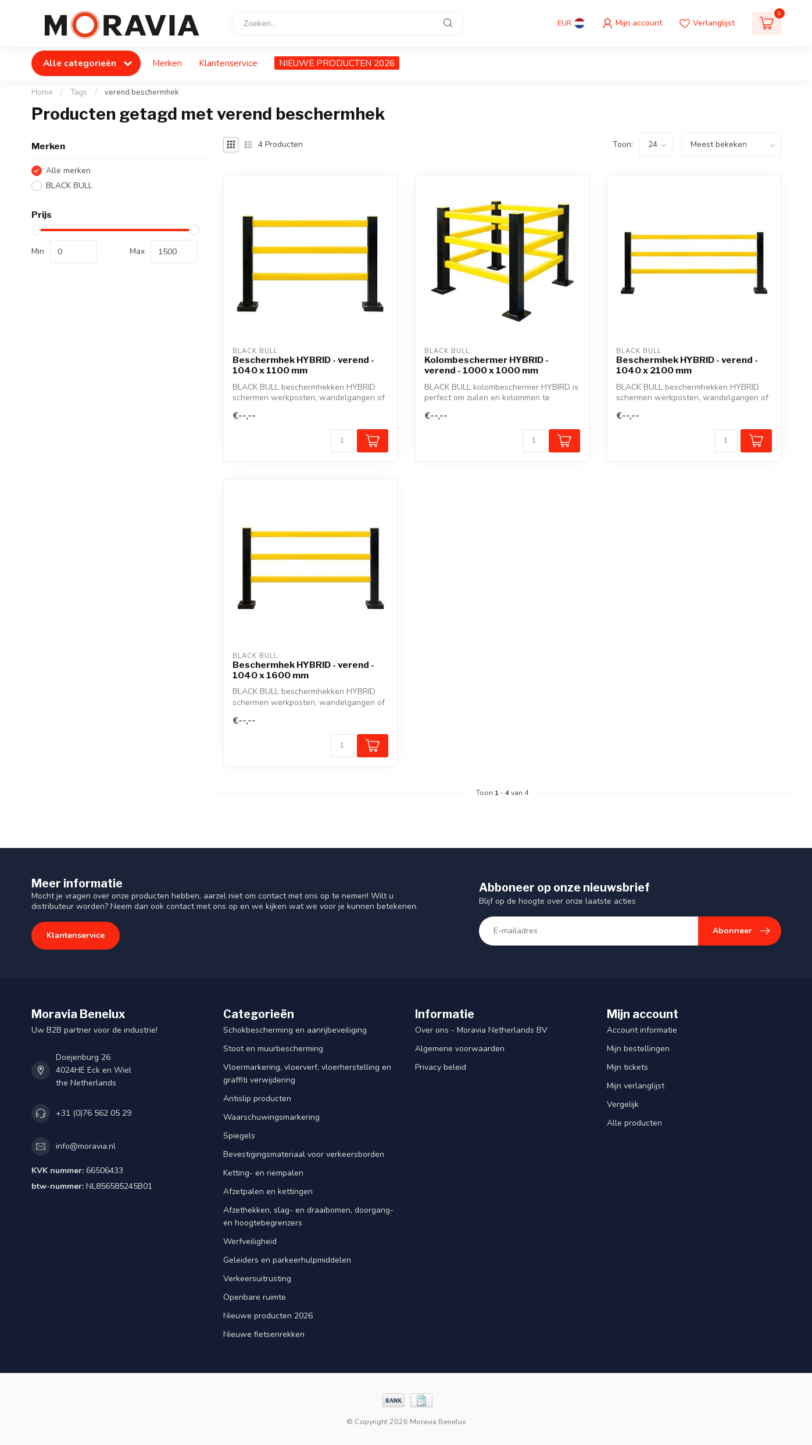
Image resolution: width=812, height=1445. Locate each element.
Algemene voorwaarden (460, 1048)
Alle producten (634, 1122)
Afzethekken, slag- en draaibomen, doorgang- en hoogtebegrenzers (308, 1216)
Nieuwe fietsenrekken (264, 1334)
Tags (78, 92)
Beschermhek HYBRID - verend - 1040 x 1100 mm (303, 365)
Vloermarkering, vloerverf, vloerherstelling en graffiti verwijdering (307, 1073)
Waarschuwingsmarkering (271, 1117)
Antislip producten (257, 1098)
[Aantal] (342, 440)
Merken (167, 63)
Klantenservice (228, 63)
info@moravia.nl (86, 1146)
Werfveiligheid (250, 1241)
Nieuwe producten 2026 (268, 1315)
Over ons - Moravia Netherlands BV (481, 1030)
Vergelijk (623, 1104)
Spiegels (239, 1135)
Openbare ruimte (254, 1297)
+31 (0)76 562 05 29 (93, 1113)
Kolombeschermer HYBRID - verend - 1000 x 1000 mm (486, 365)
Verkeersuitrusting (257, 1278)
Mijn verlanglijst (635, 1085)
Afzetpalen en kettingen (268, 1191)
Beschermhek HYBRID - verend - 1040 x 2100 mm (687, 365)
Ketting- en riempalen (263, 1172)
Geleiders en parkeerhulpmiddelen (287, 1260)
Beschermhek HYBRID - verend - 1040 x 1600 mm (303, 670)
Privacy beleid (440, 1067)
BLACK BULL (69, 185)
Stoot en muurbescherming (273, 1048)
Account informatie (642, 1030)
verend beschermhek (142, 92)
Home (42, 92)
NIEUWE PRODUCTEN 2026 (337, 63)
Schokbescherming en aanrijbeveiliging (295, 1030)
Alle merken (68, 170)
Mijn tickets (627, 1067)
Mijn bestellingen (638, 1048)
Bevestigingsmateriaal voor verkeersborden (303, 1154)
